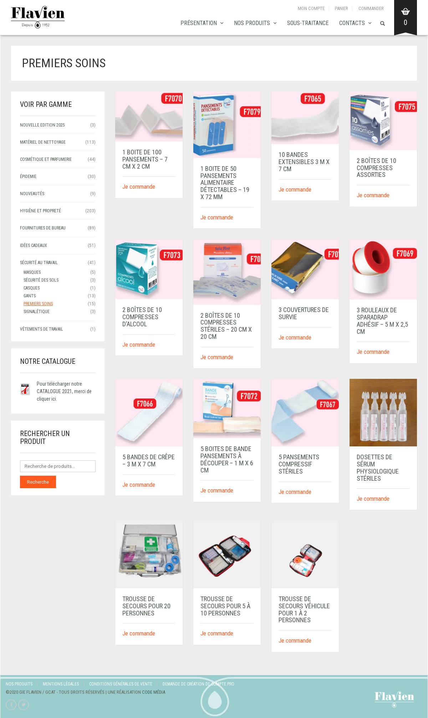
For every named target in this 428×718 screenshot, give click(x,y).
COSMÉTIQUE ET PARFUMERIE (46, 159)
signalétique (37, 311)
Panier (341, 8)
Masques (32, 272)
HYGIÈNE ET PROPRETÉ (40, 210)
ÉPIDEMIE (28, 176)
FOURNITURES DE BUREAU (43, 228)
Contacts (352, 23)
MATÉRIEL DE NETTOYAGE (43, 142)
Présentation (198, 23)
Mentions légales (61, 684)
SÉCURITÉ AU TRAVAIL (39, 262)
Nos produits (252, 23)
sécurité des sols (41, 280)
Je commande (138, 186)
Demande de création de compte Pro (198, 684)
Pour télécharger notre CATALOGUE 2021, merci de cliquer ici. (64, 391)
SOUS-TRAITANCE (307, 23)
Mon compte (311, 8)
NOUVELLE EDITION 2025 (42, 125)
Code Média (153, 692)
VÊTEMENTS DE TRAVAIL (41, 329)
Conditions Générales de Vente (120, 684)
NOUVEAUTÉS (32, 193)
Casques (32, 288)
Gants (30, 295)
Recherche (38, 482)
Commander (371, 8)
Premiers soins (38, 303)
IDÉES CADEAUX (33, 245)
